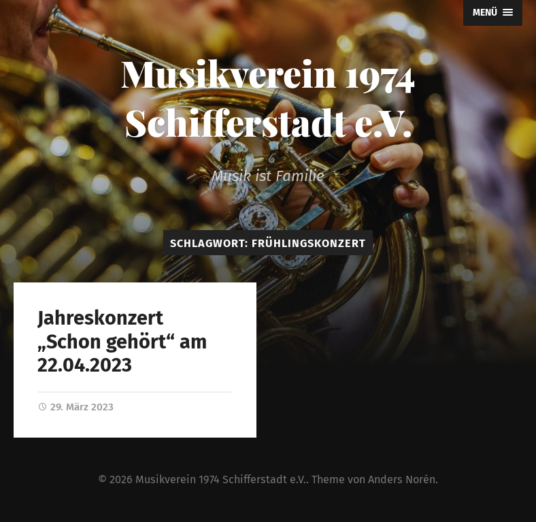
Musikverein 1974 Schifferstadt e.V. (268, 97)
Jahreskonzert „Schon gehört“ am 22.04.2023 (122, 341)
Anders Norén (401, 479)
